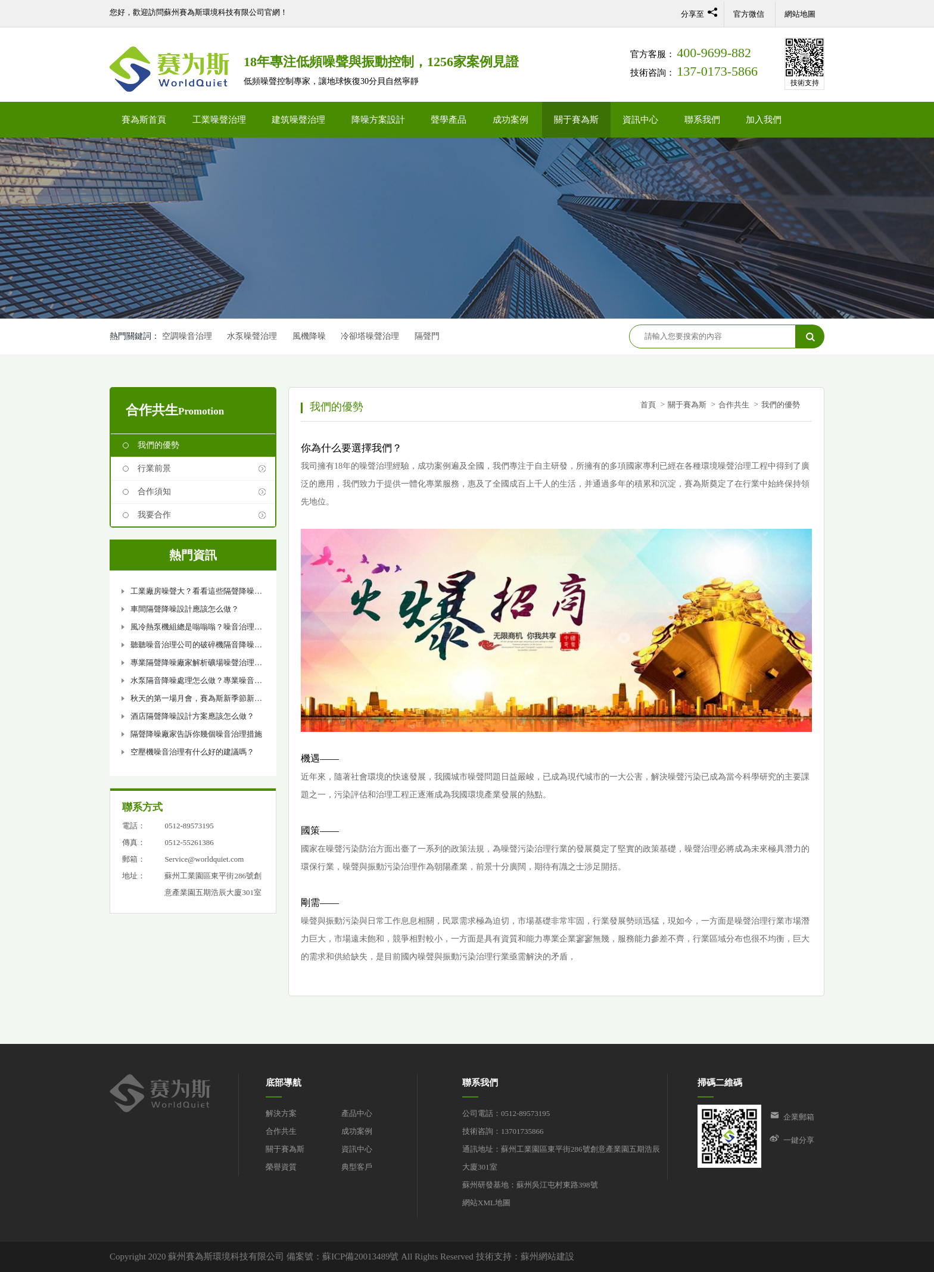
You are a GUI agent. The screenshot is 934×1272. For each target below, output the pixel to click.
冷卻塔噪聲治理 (370, 336)
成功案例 (510, 119)
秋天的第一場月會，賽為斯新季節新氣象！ (196, 700)
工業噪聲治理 (219, 119)
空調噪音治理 (187, 336)
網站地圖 (799, 14)
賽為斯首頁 (144, 119)
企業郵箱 (798, 1117)
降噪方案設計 (378, 119)
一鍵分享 (798, 1140)
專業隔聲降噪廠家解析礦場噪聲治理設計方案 (196, 665)
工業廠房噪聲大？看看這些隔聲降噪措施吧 (196, 593)
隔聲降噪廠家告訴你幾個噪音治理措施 (196, 733)
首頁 (648, 404)
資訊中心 (640, 119)
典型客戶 (356, 1166)
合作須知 (154, 491)
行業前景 (154, 468)
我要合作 (154, 514)
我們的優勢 (158, 445)
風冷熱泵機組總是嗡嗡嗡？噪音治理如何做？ (196, 629)
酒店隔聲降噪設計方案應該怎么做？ (192, 716)
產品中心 (356, 1113)
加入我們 (764, 119)
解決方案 (281, 1113)
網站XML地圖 (486, 1202)
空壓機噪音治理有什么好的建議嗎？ (192, 751)
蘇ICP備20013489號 (360, 1256)
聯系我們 (702, 119)
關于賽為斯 (576, 119)
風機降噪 (309, 336)
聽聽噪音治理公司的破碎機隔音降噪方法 (196, 647)
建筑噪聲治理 (298, 119)
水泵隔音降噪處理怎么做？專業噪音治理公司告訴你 (196, 683)
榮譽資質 (281, 1166)
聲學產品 (448, 119)
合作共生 (733, 404)
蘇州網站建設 (547, 1256)
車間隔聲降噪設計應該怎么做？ (184, 608)
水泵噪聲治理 (252, 336)
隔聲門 (427, 336)
